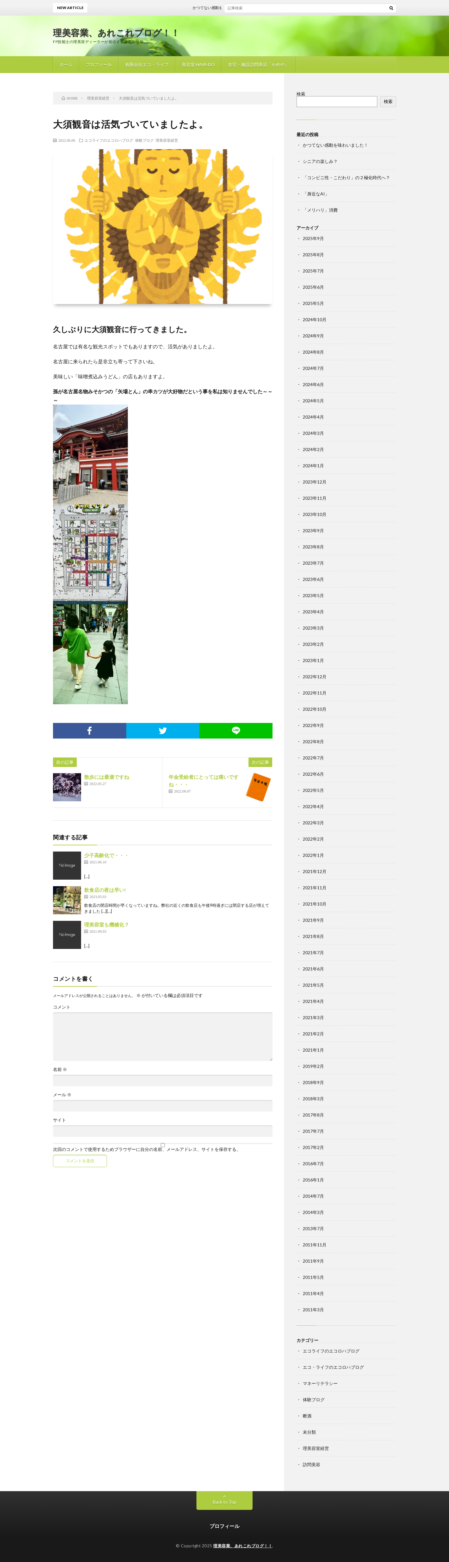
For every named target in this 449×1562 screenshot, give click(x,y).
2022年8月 (313, 741)
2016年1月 (313, 1179)
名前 (60, 1069)
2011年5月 (313, 1277)
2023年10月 (314, 514)
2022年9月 (313, 725)
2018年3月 (313, 1098)
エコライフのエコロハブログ (108, 140)
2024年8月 (313, 352)
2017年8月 (313, 1114)
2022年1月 (313, 855)
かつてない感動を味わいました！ (225, 7)
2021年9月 (313, 920)
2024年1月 (313, 465)
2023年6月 (313, 579)
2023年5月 (313, 595)
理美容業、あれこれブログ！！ (116, 32)
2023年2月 (313, 644)
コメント (61, 1007)
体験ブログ (144, 140)
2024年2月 (313, 449)
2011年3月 (313, 1309)
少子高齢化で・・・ (106, 855)
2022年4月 (313, 806)
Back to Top (224, 1502)
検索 (301, 93)
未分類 (309, 1432)
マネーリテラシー (320, 1383)
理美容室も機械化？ (106, 924)
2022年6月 (313, 774)
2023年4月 (313, 611)
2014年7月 (313, 1196)
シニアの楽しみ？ (320, 161)
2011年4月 (313, 1293)
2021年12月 (314, 871)
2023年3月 (313, 628)
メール (62, 1095)
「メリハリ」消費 (320, 210)
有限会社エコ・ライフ (147, 64)
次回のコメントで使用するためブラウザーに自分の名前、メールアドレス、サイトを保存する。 (147, 1149)
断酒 (307, 1415)
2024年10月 (314, 319)
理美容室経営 (167, 140)
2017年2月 (313, 1147)
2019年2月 (313, 1066)
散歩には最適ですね (106, 777)
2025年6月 (313, 287)
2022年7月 (313, 757)
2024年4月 (313, 417)
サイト (59, 1120)
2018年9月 (313, 1082)
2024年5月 (313, 400)
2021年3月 (313, 1017)
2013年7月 (313, 1228)
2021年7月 (313, 952)
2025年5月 (313, 303)
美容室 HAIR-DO (198, 64)
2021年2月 (313, 1033)
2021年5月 (313, 985)
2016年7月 (313, 1163)
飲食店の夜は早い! (105, 890)
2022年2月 (313, 839)
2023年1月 (313, 660)
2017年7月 (313, 1131)
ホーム (66, 64)
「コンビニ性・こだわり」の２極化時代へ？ (346, 177)
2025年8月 (313, 254)
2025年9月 (313, 238)
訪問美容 (311, 1464)
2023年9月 (313, 530)
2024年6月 (313, 384)
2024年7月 (313, 368)
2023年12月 (314, 481)
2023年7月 (313, 563)
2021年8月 (313, 936)
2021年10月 (314, 903)
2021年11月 (314, 887)
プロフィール (99, 64)
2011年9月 (313, 1261)
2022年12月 (314, 676)
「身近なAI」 (316, 193)
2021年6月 (313, 968)
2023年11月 (314, 498)
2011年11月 (314, 1244)
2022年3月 (313, 822)
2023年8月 (313, 546)
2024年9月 (313, 335)
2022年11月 (314, 692)
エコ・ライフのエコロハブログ (333, 1367)
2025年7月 (313, 270)
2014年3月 (313, 1212)
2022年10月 (314, 709)
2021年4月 (313, 1001)
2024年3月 (313, 433)
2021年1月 (313, 1050)
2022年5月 (313, 790)
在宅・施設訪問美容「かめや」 (258, 64)
